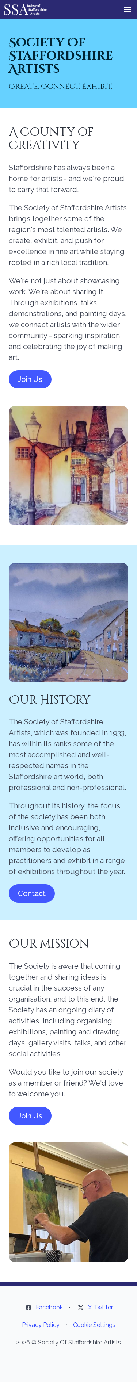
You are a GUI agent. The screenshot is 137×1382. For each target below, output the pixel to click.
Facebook (49, 1307)
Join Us (30, 379)
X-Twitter (100, 1307)
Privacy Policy (41, 1324)
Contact (32, 893)
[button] (127, 9)
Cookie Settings (94, 1324)
